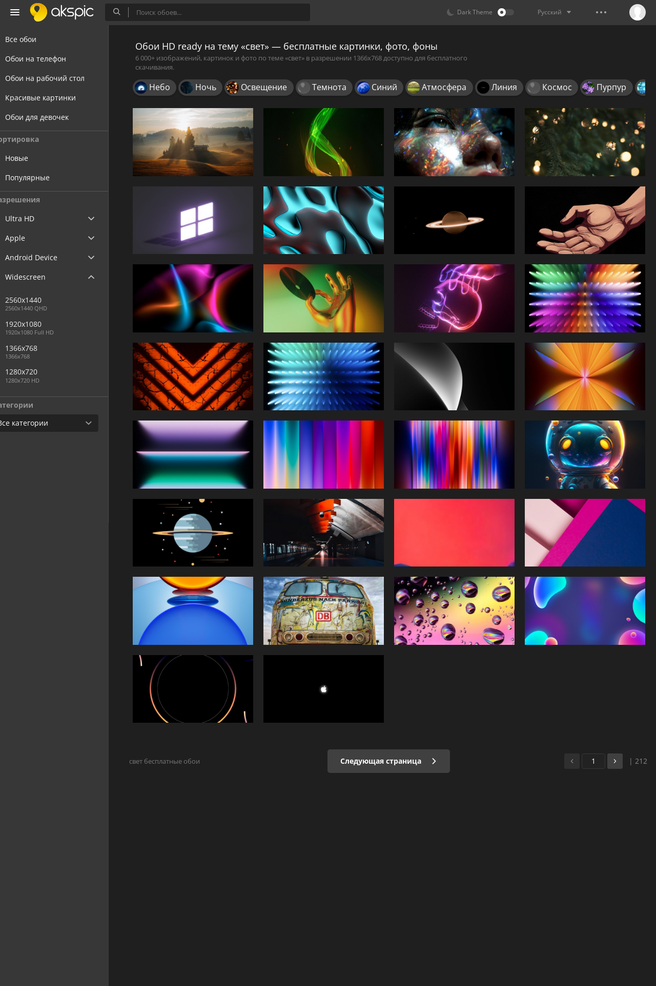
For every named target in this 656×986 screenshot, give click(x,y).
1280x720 (41, 371)
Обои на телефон (48, 59)
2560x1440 (43, 300)
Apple (27, 238)
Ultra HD (32, 218)
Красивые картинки (52, 97)
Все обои (33, 39)
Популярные (47, 177)
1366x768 (76, 348)
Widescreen (37, 277)
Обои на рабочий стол (57, 78)
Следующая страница (391, 761)
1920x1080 (43, 324)
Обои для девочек (49, 117)
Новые (36, 158)
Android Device (43, 258)
